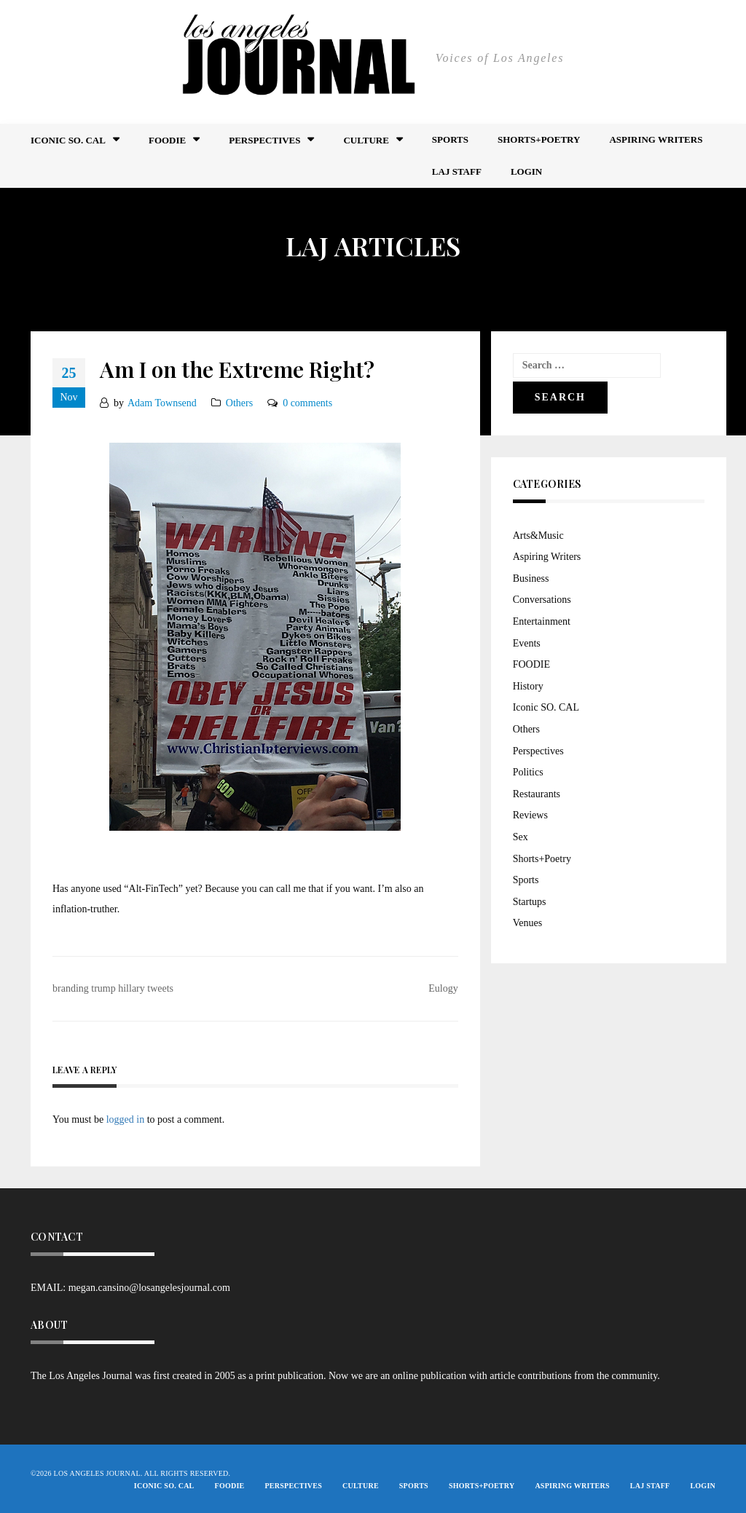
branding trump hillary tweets (112, 988)
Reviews (530, 815)
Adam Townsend (162, 403)
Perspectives (264, 140)
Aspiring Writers (655, 139)
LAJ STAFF (457, 171)
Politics (528, 772)
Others (239, 403)
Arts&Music (538, 535)
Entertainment (541, 621)
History (528, 686)
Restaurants (536, 794)
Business (531, 578)
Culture (365, 140)
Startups (529, 901)
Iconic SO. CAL (546, 707)
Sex (520, 836)
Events (527, 643)
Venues (527, 922)
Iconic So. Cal (68, 140)
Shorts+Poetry (539, 139)
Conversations (542, 599)
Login (526, 171)
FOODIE (167, 140)
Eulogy (443, 988)
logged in (125, 1119)
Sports (450, 139)
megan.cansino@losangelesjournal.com (149, 1287)
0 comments (307, 403)
